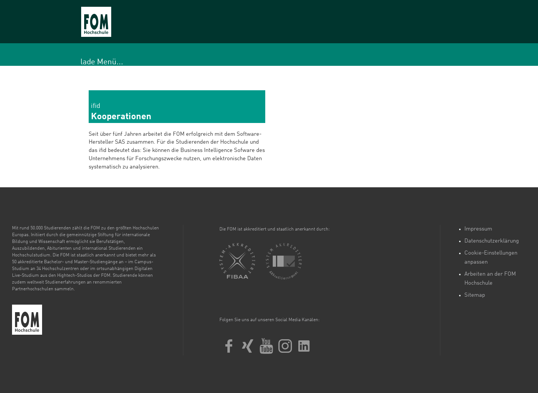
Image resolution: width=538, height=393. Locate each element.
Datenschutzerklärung (491, 241)
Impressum (478, 229)
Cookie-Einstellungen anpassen (490, 257)
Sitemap (474, 295)
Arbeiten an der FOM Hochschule (490, 279)
